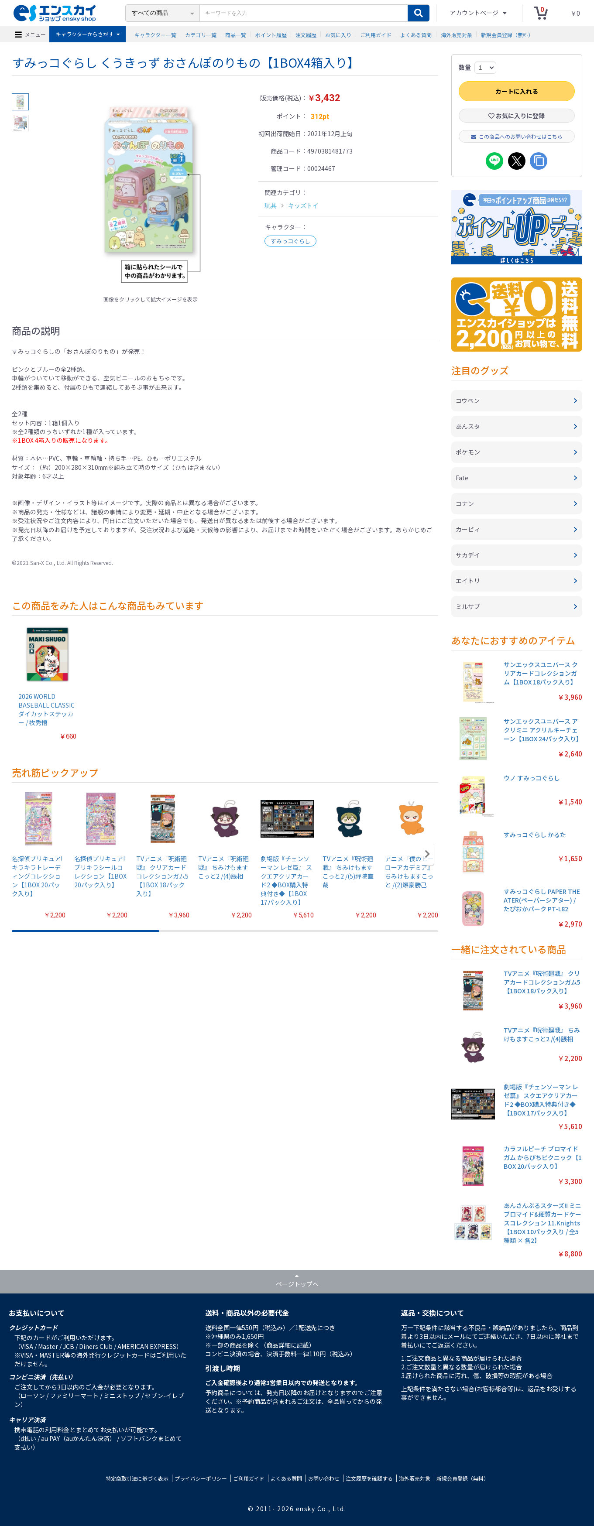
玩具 (270, 205)
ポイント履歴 (271, 34)
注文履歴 (305, 34)
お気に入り (338, 34)
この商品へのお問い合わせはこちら (517, 136)
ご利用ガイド (375, 34)
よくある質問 (416, 34)
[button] (427, 854)
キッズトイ (303, 205)
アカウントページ (475, 12)
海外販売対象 (456, 34)
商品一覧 (235, 34)
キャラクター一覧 (155, 34)
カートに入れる (516, 91)
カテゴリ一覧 (200, 34)
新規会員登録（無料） (507, 34)
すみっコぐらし (290, 241)
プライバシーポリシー (201, 1478)
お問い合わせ (324, 1478)
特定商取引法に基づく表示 (137, 1478)
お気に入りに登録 (516, 115)
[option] (151, 192)
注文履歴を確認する (369, 1478)
